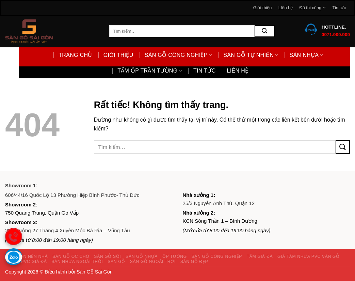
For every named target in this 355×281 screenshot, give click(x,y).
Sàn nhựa (306, 55)
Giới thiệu (262, 7)
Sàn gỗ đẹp (194, 261)
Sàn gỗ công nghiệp (178, 55)
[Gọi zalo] (13, 256)
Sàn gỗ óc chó (70, 256)
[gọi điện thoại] (13, 236)
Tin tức (339, 7)
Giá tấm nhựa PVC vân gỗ (308, 256)
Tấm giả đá (260, 256)
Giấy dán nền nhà (26, 256)
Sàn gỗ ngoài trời (153, 261)
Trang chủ (75, 55)
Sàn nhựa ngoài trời (77, 261)
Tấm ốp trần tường (149, 70)
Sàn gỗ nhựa (142, 256)
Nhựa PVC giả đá (27, 261)
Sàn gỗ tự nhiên (250, 55)
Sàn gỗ (116, 261)
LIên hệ (285, 7)
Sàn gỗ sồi (107, 256)
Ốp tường (174, 256)
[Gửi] (264, 31)
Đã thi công (312, 7)
